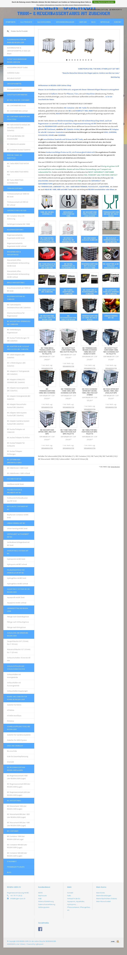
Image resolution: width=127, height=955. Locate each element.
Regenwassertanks (15, 230)
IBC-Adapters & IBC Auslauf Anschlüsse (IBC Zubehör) (18, 347)
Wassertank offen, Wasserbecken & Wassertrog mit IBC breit (18, 263)
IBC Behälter (69, 456)
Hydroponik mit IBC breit (16, 559)
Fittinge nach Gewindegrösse (18, 616)
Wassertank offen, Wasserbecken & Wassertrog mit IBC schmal (18, 274)
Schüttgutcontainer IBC (17, 94)
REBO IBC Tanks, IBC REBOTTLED (14, 156)
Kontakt (117, 22)
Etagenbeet (12, 861)
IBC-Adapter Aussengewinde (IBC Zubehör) (18, 389)
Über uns (83, 22)
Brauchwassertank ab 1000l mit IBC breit (19, 289)
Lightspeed (39, 944)
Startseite (10, 22)
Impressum (105, 22)
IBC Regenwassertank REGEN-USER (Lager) (16, 768)
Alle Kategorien (44, 22)
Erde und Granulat (15, 746)
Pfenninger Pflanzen (15, 867)
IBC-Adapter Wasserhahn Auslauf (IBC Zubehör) (16, 405)
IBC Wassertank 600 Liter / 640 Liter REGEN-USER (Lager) (18, 824)
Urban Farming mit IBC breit (17, 528)
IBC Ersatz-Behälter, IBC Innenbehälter (16, 137)
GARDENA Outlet (13, 73)
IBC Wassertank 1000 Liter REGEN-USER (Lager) (16, 807)
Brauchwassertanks (16, 282)
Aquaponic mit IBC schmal (16, 603)
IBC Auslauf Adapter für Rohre (18, 437)
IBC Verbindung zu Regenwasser (14, 331)
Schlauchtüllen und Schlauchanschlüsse (16, 667)
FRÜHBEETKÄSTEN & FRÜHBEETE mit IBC (14, 491)
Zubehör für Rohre (14, 705)
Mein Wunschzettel (103, 901)
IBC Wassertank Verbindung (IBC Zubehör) (18, 322)
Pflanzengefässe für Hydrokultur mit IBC (16, 571)
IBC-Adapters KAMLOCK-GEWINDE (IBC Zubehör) (16, 380)
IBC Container (12, 831)
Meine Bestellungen (103, 895)
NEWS (40, 893)
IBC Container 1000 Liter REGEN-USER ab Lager (16, 837)
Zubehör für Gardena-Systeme (19, 735)
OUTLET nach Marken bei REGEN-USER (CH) (17, 60)
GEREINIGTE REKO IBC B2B (16, 210)
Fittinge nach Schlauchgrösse (18, 622)
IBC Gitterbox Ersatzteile (16, 144)
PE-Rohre (10, 721)
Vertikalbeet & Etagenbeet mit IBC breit (18, 543)
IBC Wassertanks (14, 800)
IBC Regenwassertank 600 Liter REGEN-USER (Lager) (18, 793)
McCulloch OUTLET (14, 78)
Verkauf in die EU (73, 898)
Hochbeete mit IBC (14, 479)
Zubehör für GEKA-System (17, 740)
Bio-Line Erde (12, 751)
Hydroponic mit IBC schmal (17, 564)
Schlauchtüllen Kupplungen (17, 691)
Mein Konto (116, 9)
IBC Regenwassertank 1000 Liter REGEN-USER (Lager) (17, 777)
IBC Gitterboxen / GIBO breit (17, 468)
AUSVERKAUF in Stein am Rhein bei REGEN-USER (16, 40)
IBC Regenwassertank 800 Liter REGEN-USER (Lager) (18, 785)
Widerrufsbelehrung (46, 901)
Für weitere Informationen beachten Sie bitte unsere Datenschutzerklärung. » (64, 5)
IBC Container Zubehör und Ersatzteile (18, 117)
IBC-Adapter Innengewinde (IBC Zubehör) (18, 397)
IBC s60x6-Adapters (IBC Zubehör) (16, 356)
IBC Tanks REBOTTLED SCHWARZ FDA (15, 181)
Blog (93, 22)
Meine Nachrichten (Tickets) (106, 898)
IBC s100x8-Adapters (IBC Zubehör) (16, 364)
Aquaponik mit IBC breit (15, 597)
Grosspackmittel (14, 84)
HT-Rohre (10, 710)
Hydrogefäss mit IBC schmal (17, 583)
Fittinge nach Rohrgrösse (16, 627)
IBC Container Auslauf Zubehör (18, 149)
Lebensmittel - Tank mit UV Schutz (74, 459)
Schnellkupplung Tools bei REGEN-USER (18, 727)
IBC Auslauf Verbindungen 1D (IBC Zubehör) (18, 339)
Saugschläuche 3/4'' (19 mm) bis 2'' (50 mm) (17, 642)
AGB (39, 898)
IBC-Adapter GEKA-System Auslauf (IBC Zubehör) (17, 414)
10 (91, 60)
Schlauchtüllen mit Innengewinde (14, 675)
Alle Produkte (26, 22)
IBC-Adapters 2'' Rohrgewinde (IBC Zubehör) (18, 372)
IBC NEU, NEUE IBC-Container (18, 100)
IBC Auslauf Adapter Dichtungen (14, 452)
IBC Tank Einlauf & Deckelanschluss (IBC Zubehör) (18, 306)
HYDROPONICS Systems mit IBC (17, 552)
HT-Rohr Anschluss (14, 715)
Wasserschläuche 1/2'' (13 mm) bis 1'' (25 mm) (18, 650)
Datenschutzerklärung (46, 904)
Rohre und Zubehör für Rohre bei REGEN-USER (17, 698)
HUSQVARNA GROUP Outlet (17, 67)
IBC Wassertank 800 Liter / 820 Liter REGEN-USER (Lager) (18, 815)
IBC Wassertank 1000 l (48, 459)
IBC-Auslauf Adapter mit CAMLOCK (16, 430)
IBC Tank (96, 456)
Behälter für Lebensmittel (49, 456)
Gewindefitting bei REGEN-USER (17, 609)
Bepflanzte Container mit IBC (17, 507)
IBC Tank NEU (110, 456)
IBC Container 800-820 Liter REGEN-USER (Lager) (17, 846)
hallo (69, 895)
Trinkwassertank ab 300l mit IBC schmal (17, 203)
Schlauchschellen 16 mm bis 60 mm (18, 659)
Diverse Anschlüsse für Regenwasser (16, 314)
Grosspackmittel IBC (14, 89)
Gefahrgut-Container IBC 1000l (18, 224)
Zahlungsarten (43, 907)
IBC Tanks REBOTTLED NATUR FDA (18, 164)
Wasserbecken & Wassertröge (14, 253)
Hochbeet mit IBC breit (15, 484)
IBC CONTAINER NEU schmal (17, 111)
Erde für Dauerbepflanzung (17, 756)
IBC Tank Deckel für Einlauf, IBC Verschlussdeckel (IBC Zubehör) (18, 128)
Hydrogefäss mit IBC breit (16, 578)
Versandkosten (47, 368)
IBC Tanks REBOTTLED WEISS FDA (17, 173)
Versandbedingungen (65, 22)
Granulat (10, 762)
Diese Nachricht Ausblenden (104, 2)
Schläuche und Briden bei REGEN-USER (17, 634)
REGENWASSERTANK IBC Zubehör (16, 297)
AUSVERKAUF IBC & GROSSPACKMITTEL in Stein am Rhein (18, 51)
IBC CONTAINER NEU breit (16, 105)
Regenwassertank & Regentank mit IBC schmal (16, 244)
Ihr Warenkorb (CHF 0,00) (96, 9)
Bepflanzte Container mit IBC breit (18, 516)
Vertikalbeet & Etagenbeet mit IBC (18, 535)
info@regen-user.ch (17, 898)
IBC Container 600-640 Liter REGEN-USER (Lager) (17, 854)
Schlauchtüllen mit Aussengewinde (14, 684)
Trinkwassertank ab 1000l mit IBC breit (18, 195)
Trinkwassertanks (15, 188)
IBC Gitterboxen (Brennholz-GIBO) (14, 461)
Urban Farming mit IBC (16, 523)
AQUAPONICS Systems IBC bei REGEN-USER (18, 590)
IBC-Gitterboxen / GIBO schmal (18, 473)
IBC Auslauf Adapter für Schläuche (16, 444)
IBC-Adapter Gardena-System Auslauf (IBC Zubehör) (18, 422)
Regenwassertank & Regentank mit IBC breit (15, 236)
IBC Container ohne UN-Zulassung (16, 217)
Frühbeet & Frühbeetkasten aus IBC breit (17, 499)
